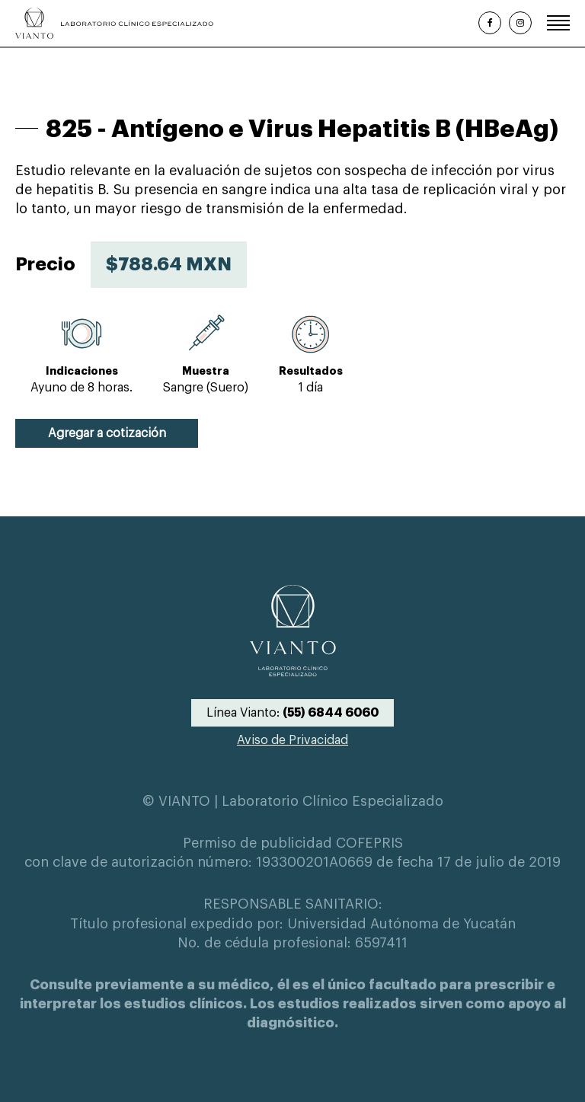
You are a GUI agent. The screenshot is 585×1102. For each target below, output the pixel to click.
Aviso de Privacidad (292, 740)
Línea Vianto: (292, 713)
